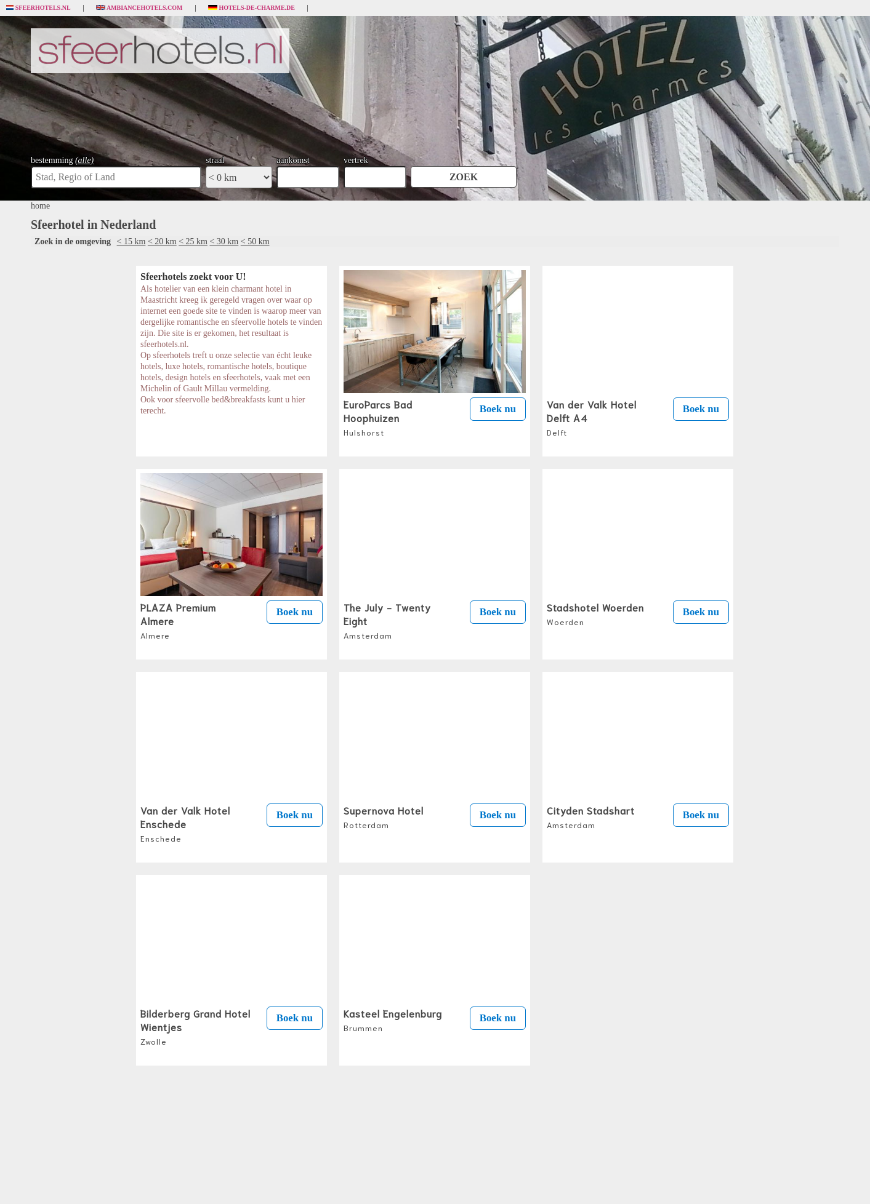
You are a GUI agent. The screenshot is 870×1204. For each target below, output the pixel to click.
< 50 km (255, 241)
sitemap (533, 1181)
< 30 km (223, 241)
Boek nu (498, 409)
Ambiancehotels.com (139, 8)
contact (437, 1181)
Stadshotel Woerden (595, 613)
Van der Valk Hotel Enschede (185, 823)
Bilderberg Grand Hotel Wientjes (195, 1026)
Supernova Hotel (384, 816)
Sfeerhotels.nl (38, 8)
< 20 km (162, 241)
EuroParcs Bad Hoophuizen (378, 417)
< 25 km (193, 241)
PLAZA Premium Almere (178, 620)
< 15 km (131, 241)
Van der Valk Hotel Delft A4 (592, 417)
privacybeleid (405, 1181)
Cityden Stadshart (591, 816)
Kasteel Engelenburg (393, 1019)
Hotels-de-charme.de (252, 8)
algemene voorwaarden (355, 1181)
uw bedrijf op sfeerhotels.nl (484, 1181)
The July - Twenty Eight (387, 620)
